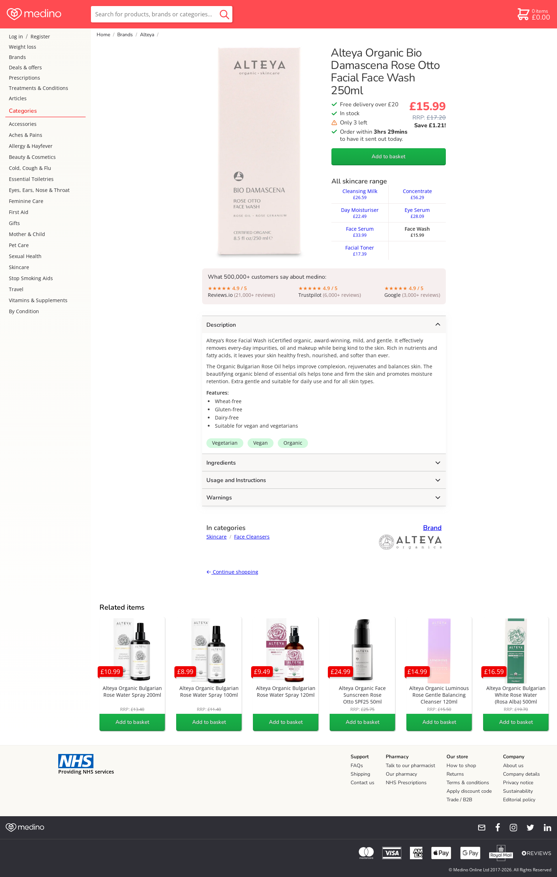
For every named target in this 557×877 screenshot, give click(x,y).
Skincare (19, 267)
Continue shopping (232, 571)
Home (103, 34)
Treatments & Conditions (38, 88)
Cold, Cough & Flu (30, 168)
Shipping (360, 774)
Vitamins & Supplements (38, 300)
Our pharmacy (401, 774)
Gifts (14, 223)
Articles (18, 98)
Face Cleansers (252, 536)
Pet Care (19, 245)
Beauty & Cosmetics (32, 157)
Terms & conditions (468, 782)
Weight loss (22, 46)
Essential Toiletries (31, 179)
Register (40, 36)
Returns (455, 774)
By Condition (24, 311)
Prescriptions (24, 77)
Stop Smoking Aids (31, 278)
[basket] (533, 14)
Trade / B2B (459, 799)
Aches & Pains (25, 135)
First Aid (18, 212)
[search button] (224, 14)
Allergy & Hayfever (31, 146)
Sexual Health (25, 256)
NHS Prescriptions (406, 782)
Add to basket (388, 156)
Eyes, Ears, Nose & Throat (39, 190)
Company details (521, 774)
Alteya (147, 34)
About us (513, 765)
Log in (16, 36)
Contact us (362, 782)
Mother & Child (27, 234)
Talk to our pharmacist (410, 765)
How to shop (461, 765)
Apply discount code (469, 791)
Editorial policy (519, 799)
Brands (17, 57)
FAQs (357, 765)
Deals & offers (25, 67)
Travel (16, 289)
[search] (162, 14)
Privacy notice (518, 782)
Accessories (23, 124)
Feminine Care (26, 201)
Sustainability (518, 791)
